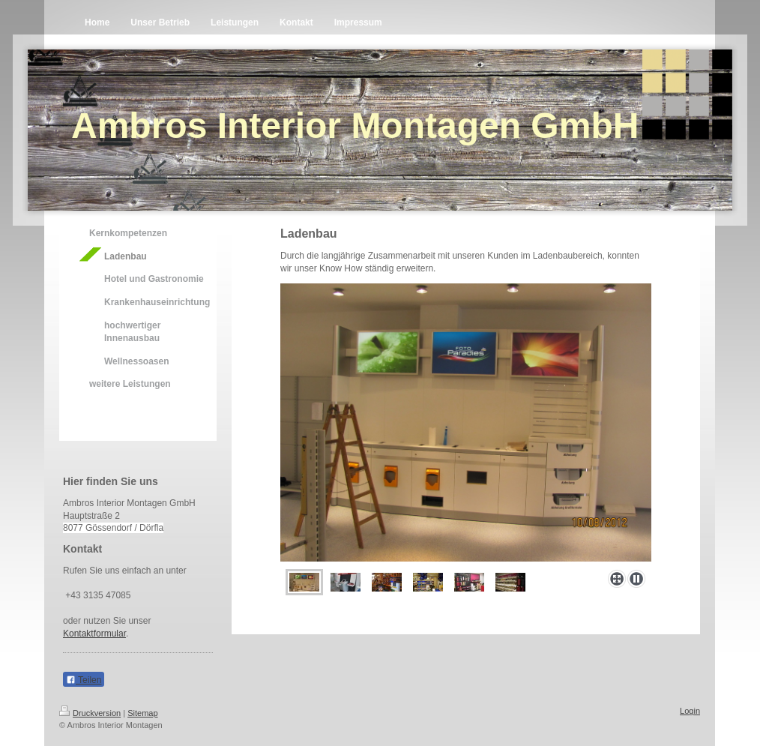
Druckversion (90, 713)
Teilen (83, 680)
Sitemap (142, 713)
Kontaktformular (94, 633)
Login (690, 710)
